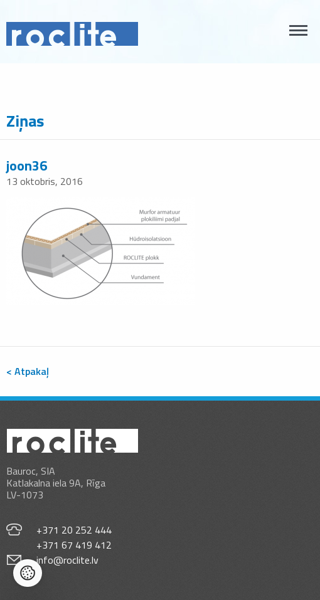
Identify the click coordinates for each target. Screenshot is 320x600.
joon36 (26, 165)
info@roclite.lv (67, 559)
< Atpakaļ (27, 371)
